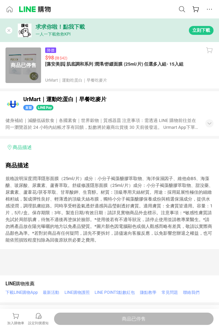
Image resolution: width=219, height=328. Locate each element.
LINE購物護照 (76, 292)
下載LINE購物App (21, 292)
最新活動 (51, 292)
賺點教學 (148, 292)
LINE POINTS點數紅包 (115, 292)
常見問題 (170, 292)
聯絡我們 (191, 292)
